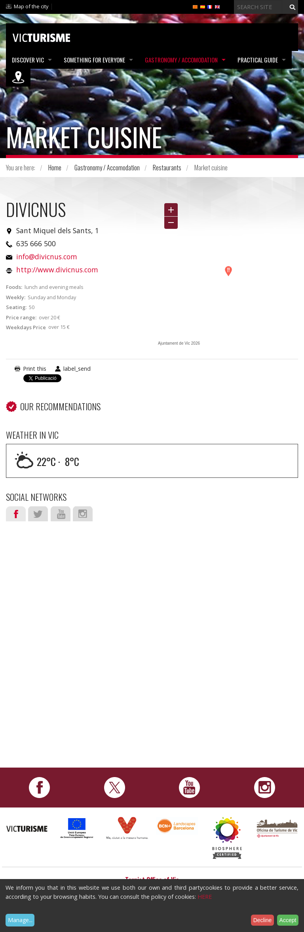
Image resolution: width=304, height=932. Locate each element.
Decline (262, 920)
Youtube (60, 513)
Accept (287, 920)
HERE (205, 896)
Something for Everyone (94, 59)
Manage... (20, 920)
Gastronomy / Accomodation (181, 59)
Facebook (16, 513)
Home (54, 167)
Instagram (83, 513)
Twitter (38, 513)
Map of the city (31, 6)
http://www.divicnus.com (57, 269)
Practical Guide (258, 59)
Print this (34, 368)
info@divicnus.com (46, 256)
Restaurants (167, 167)
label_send (77, 368)
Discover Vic (28, 59)
